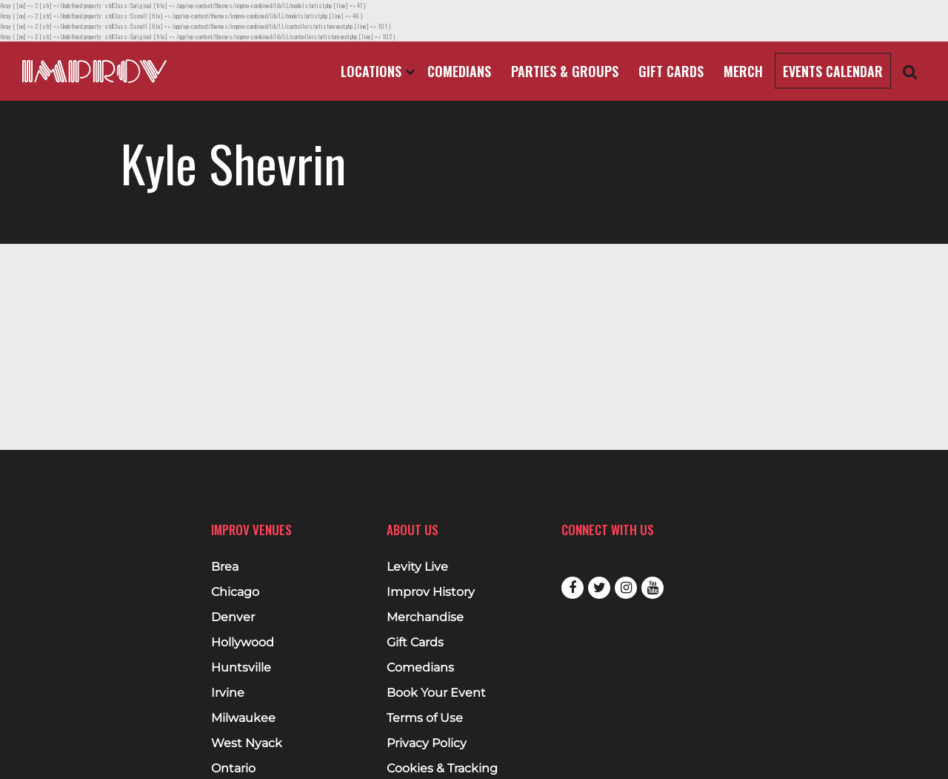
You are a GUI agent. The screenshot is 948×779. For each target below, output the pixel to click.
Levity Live (417, 567)
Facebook (572, 588)
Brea (224, 567)
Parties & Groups (564, 71)
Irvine (227, 693)
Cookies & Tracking (442, 769)
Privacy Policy (427, 743)
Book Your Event (436, 693)
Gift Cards (671, 71)
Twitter (599, 588)
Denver (233, 617)
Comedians (459, 71)
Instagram (626, 588)
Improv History (431, 592)
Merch (743, 71)
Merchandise (425, 617)
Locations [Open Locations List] (378, 71)
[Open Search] (910, 71)
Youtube (652, 588)
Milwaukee (243, 718)
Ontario (233, 769)
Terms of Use (425, 718)
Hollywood (242, 643)
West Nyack (246, 743)
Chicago (235, 592)
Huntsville (241, 668)
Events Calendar (833, 71)
